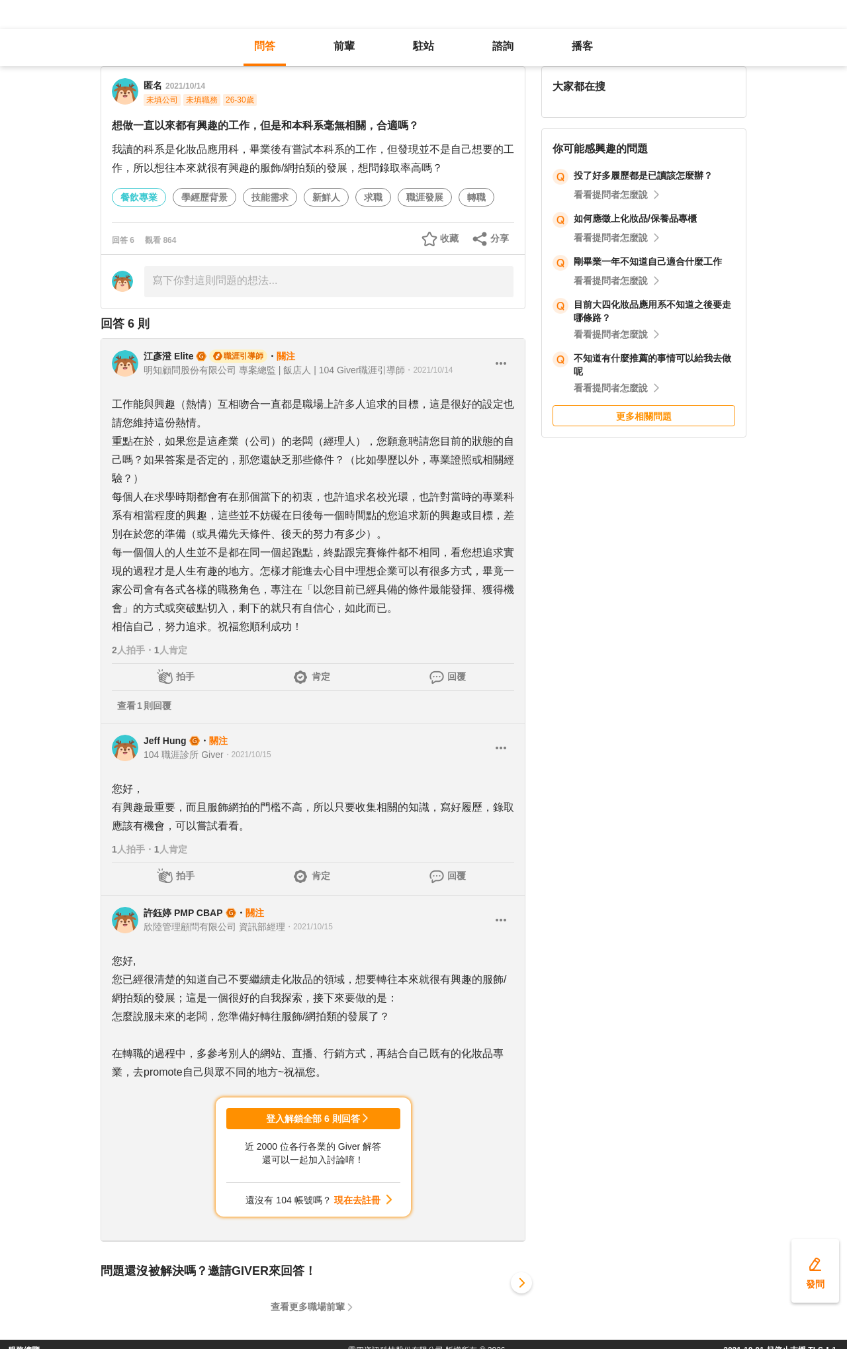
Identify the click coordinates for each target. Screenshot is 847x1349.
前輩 (344, 46)
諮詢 (502, 46)
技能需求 (270, 197)
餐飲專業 (138, 197)
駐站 (423, 46)
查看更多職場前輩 (308, 1306)
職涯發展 (424, 197)
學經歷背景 (204, 197)
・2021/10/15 (247, 754)
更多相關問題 (644, 416)
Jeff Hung (165, 740)
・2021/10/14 (429, 370)
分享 (499, 238)
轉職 (476, 197)
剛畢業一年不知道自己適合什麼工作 (648, 261)
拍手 (185, 676)
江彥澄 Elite (168, 356)
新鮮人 (326, 197)
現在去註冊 (357, 1200)
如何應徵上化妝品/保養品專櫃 (635, 218)
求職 (373, 197)
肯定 (321, 676)
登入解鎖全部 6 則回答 (313, 1118)
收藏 (449, 238)
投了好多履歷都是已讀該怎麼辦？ (643, 175)
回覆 (456, 676)
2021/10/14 (185, 86)
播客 (582, 46)
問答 (264, 46)
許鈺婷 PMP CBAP (183, 912)
